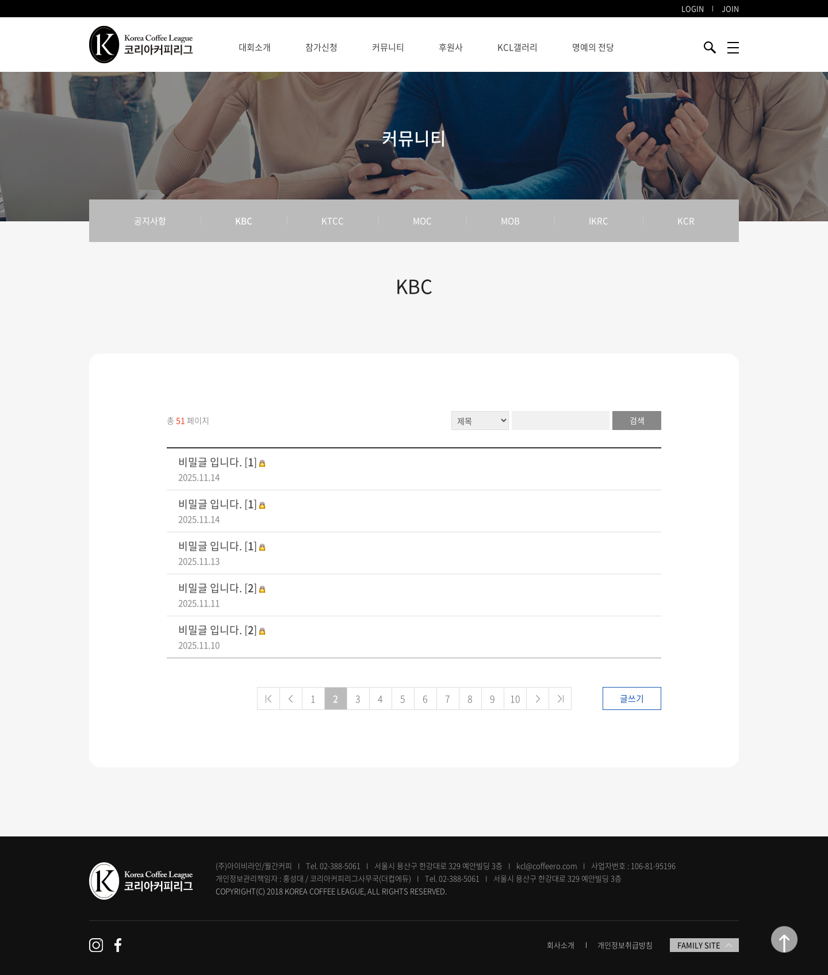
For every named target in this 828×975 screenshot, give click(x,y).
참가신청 (321, 47)
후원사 (451, 47)
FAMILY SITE (704, 944)
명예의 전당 (593, 47)
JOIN (730, 8)
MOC (422, 220)
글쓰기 (632, 698)
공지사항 (150, 220)
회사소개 (560, 944)
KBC (243, 220)
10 (515, 698)
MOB (510, 220)
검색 (637, 420)
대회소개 (255, 47)
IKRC (598, 220)
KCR (686, 220)
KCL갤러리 (517, 47)
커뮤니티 (388, 47)
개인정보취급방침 (625, 944)
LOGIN (692, 8)
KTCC (332, 220)
